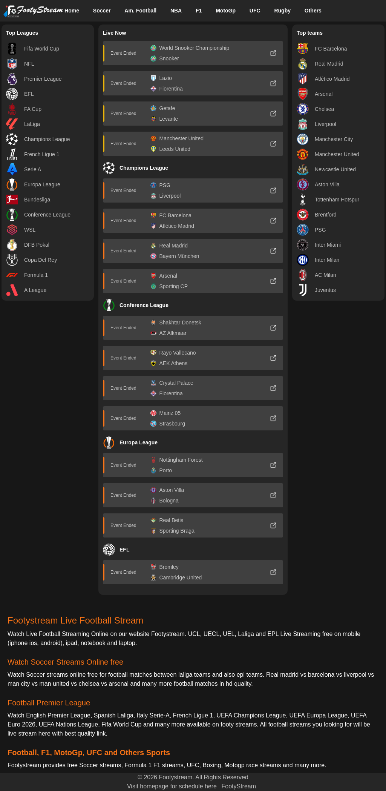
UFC (255, 11)
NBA (176, 11)
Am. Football (140, 11)
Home (71, 11)
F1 (199, 11)
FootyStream (238, 786)
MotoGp (226, 11)
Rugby (282, 11)
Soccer (102, 11)
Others (313, 11)
